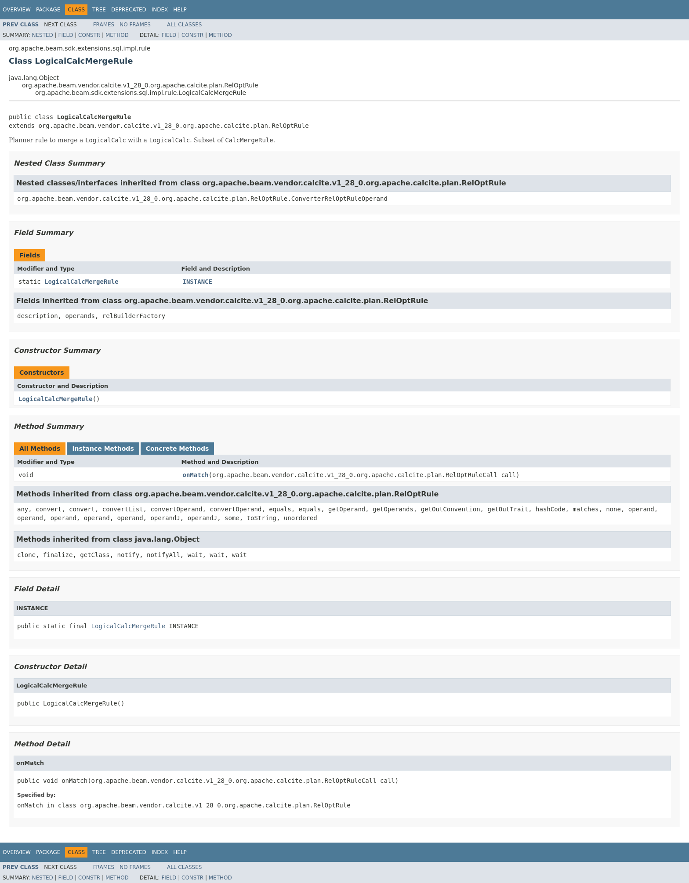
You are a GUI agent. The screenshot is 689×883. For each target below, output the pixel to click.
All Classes (184, 25)
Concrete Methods (177, 448)
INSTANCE (197, 281)
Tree (99, 10)
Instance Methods (103, 448)
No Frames (135, 25)
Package (48, 10)
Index (160, 10)
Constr (89, 35)
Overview (17, 10)
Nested (42, 35)
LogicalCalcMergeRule (81, 281)
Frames (104, 25)
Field (65, 35)
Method (117, 35)
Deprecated (128, 10)
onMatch (196, 474)
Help (180, 10)
